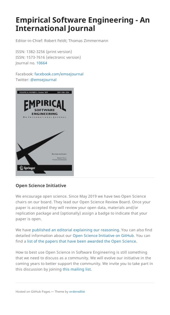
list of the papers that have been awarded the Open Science (81, 241)
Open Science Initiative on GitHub (103, 235)
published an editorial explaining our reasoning (75, 229)
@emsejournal (43, 79)
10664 (41, 62)
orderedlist (77, 291)
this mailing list (77, 269)
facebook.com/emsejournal (59, 73)
